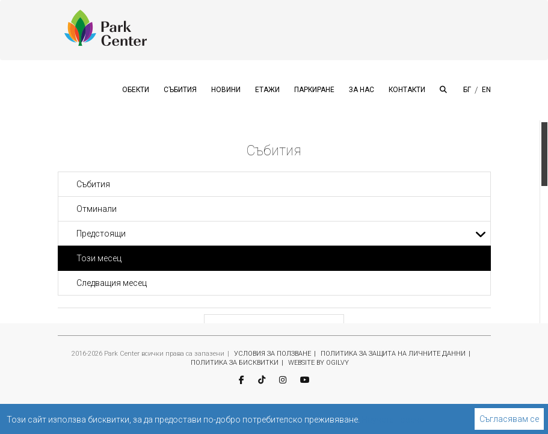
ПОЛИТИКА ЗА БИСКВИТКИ (235, 363)
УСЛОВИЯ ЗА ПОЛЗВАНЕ (272, 354)
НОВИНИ (226, 89)
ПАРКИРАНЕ (314, 89)
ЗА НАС (361, 89)
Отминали (96, 209)
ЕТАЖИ (267, 89)
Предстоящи (281, 233)
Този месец (99, 258)
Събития (93, 184)
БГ (467, 89)
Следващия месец (111, 283)
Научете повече (392, 419)
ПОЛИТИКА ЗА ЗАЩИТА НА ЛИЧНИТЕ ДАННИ (393, 354)
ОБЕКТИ (135, 89)
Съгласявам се (509, 419)
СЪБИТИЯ (180, 89)
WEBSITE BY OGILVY (318, 363)
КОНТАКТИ (407, 89)
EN (486, 89)
